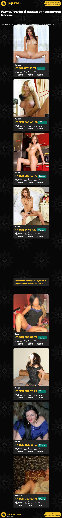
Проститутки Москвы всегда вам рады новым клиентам (52, 3)
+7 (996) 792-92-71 (30, 498)
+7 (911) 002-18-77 (30, 68)
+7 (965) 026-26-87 (31, 445)
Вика (17, 442)
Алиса (18, 65)
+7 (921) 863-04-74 (31, 337)
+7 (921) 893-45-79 (30, 176)
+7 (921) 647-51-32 (30, 229)
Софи (17, 334)
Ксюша (18, 495)
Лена (17, 388)
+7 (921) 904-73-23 (30, 391)
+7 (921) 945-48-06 (31, 122)
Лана (17, 226)
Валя (17, 173)
